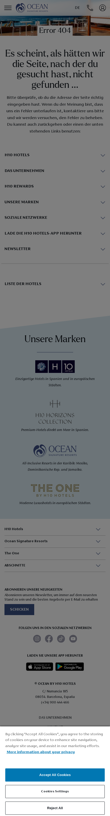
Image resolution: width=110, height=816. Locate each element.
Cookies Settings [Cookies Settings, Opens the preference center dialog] (55, 791)
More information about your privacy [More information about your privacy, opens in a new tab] (41, 752)
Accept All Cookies (55, 775)
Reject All (55, 808)
